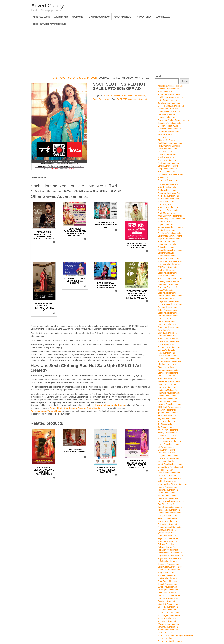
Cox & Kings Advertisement (170, 304)
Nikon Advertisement (167, 493)
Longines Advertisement (168, 455)
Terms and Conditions (98, 17)
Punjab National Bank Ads (169, 527)
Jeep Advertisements (167, 421)
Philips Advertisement (167, 524)
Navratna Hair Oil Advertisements (172, 484)
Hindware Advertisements (169, 393)
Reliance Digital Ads (167, 544)
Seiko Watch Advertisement (170, 567)
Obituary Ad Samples (167, 140)
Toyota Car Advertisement (169, 598)
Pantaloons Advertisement (169, 513)
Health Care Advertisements (170, 97)
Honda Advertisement (167, 398)
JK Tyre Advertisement (168, 430)
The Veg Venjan (165, 638)
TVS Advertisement (166, 601)
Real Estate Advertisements (170, 143)
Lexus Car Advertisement (169, 444)
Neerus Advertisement (167, 487)
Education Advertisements (169, 123)
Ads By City (77, 17)
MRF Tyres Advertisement (169, 478)
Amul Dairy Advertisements (170, 216)
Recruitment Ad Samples (169, 146)
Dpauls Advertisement (167, 333)
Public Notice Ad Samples (169, 111)
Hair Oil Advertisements (168, 171)
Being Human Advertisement (170, 250)
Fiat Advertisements (166, 353)
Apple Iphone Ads (165, 224)
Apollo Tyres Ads (165, 221)
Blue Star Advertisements (169, 264)
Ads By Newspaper (123, 17)
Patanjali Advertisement (168, 518)
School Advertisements (168, 166)
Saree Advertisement (137, 99)
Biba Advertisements (167, 256)
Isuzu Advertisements (167, 415)
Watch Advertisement (167, 157)
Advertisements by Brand (74, 78)
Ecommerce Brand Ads (168, 109)
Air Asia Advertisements (168, 199)
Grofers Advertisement (168, 373)
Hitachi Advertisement (167, 396)
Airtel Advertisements (167, 201)
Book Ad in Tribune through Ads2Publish (175, 635)
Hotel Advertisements (167, 100)
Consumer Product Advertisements (173, 120)
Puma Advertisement (167, 530)
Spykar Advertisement (167, 578)
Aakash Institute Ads (167, 187)
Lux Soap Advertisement (168, 458)
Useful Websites (165, 632)
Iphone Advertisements (168, 413)
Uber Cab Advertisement (169, 604)
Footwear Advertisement (168, 163)
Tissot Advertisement (167, 592)
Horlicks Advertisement (168, 401)
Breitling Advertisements (168, 281)
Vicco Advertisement (167, 610)
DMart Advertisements (167, 324)
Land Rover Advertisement (169, 441)
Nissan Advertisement (167, 495)
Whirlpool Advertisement (168, 624)
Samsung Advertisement (168, 564)
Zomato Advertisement (168, 630)
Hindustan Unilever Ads (168, 390)
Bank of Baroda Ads (166, 241)
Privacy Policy (144, 17)
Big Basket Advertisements (170, 258)
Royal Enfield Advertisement (170, 555)
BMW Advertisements (167, 267)
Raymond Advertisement (169, 538)
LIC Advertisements (166, 450)
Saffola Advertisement (167, 561)
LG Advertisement (166, 447)
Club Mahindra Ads (166, 298)
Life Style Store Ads (166, 453)
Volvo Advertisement (167, 621)
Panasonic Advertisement (169, 510)
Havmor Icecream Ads (167, 384)
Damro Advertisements (168, 316)
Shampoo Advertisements (169, 180)
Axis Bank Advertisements (169, 233)
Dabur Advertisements (167, 310)
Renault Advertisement (168, 550)
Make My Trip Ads (166, 461)
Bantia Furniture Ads (167, 244)
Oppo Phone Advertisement (170, 507)
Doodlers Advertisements (169, 327)
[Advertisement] (112, 51)
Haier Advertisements (167, 378)
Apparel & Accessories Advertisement (120, 95)
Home (54, 78)
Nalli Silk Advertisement (168, 481)
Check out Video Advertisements (49, 24)
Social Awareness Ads (167, 149)
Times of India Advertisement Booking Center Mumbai (75, 408)
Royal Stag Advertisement (169, 558)
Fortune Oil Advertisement (169, 361)
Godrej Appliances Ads (168, 370)
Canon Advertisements (168, 284)
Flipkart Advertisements (168, 356)
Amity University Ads (167, 213)
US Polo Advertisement (168, 607)
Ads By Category (41, 17)
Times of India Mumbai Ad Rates (109, 405)
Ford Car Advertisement (168, 358)
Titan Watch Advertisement (169, 595)
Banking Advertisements (168, 89)
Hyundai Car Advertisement (170, 404)
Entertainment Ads (166, 91)
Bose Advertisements (167, 276)
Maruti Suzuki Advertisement (170, 464)
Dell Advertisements (166, 321)
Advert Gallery (47, 6)
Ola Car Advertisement (168, 498)
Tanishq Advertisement (168, 590)
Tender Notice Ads (166, 151)
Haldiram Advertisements (169, 381)
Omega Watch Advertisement (171, 501)
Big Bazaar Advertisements (170, 261)
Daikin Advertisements (168, 313)
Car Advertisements (166, 114)
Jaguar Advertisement (167, 418)
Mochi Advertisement (167, 475)
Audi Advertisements (167, 230)
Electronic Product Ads (168, 126)
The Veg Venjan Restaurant (170, 641)
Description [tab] (39, 177)
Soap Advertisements (167, 169)
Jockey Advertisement (167, 433)
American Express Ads (168, 210)
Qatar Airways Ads (166, 533)
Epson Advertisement (167, 344)
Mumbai (141, 95)
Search (158, 76)
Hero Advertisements (167, 387)
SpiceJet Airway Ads (167, 575)
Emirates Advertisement (168, 341)
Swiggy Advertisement (167, 587)
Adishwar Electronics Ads (169, 193)
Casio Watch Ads (165, 290)
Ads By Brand (61, 17)
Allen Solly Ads (164, 204)
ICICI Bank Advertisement (169, 407)
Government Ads (165, 134)
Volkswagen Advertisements (170, 615)
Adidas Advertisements (168, 190)
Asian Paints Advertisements (170, 227)
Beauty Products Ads (167, 117)
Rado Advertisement (167, 535)
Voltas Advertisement (167, 618)
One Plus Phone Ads (167, 504)
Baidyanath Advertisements (170, 236)
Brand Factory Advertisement (171, 278)
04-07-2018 (122, 99)
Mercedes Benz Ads (167, 470)
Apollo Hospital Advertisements (171, 219)
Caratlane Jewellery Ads (168, 287)
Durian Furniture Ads (167, 336)
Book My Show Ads (166, 270)
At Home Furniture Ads (168, 184)
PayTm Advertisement (167, 521)
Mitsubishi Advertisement (169, 473)
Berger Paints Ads (166, 253)
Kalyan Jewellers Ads (167, 435)
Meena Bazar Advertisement (170, 467)
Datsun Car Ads (165, 318)
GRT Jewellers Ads (166, 376)
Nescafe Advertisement (168, 490)
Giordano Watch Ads (167, 364)
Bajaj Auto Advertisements (169, 239)
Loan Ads (162, 137)
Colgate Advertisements (168, 301)
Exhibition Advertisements (169, 129)
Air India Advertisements (168, 196)
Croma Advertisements (168, 307)
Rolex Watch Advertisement (170, 553)
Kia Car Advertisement (168, 438)
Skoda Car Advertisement (169, 570)
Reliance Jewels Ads (167, 547)
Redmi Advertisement (167, 541)
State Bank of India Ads (168, 581)
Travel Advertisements (167, 154)
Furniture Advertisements (169, 94)
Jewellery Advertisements (169, 103)
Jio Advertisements (166, 427)
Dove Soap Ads (165, 330)
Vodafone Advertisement (168, 612)
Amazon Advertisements (168, 207)
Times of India (105, 99)
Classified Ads (163, 17)
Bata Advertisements (167, 247)
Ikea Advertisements (167, 410)
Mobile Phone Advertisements (171, 106)
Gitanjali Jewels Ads (167, 367)
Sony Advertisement (167, 572)
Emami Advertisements (168, 338)
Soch (94, 78)
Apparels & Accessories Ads (170, 86)
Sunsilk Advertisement (167, 584)
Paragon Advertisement (168, 515)
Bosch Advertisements (168, 273)
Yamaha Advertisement (168, 627)
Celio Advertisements (167, 293)
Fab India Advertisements (169, 347)
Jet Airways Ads (165, 424)
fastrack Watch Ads (166, 350)
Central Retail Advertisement (170, 296)
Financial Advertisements (169, 131)
